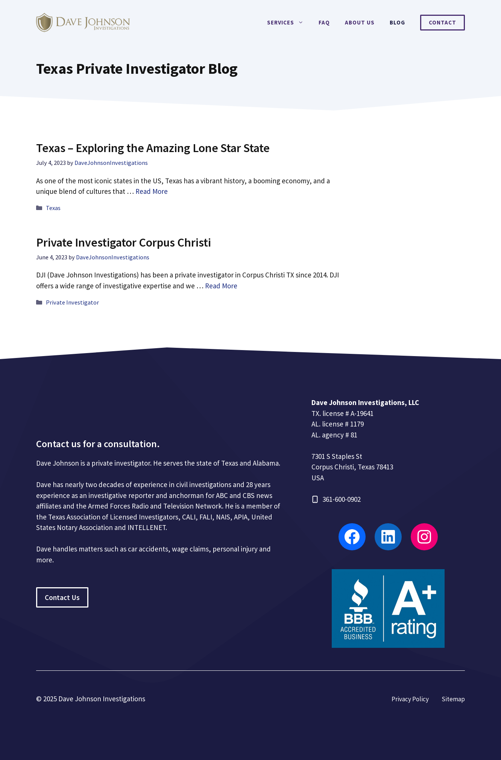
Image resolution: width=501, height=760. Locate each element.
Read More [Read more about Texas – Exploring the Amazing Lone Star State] (151, 191)
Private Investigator (72, 302)
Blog (397, 22)
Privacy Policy (410, 699)
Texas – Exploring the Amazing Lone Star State (153, 147)
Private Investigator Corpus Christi (123, 242)
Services (289, 22)
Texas (53, 208)
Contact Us (62, 597)
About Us (360, 22)
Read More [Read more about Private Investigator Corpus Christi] (221, 285)
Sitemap (453, 699)
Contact (442, 22)
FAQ (324, 22)
